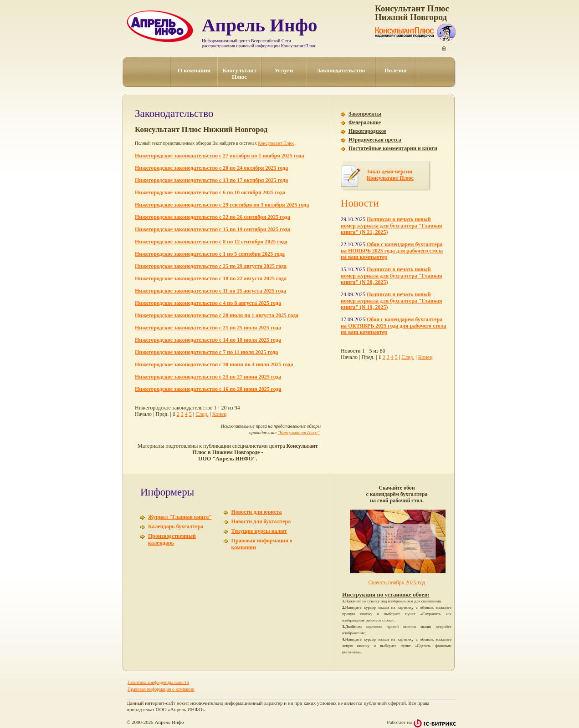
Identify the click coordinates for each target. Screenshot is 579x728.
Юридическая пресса (374, 139)
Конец (219, 414)
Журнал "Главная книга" (180, 517)
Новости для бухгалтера (261, 521)
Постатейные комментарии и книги (392, 148)
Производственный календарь (172, 539)
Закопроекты (364, 114)
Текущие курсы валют (259, 531)
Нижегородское (367, 131)
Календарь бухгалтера (175, 526)
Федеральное (364, 122)
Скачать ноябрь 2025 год (397, 582)
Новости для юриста (256, 512)
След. (201, 414)
